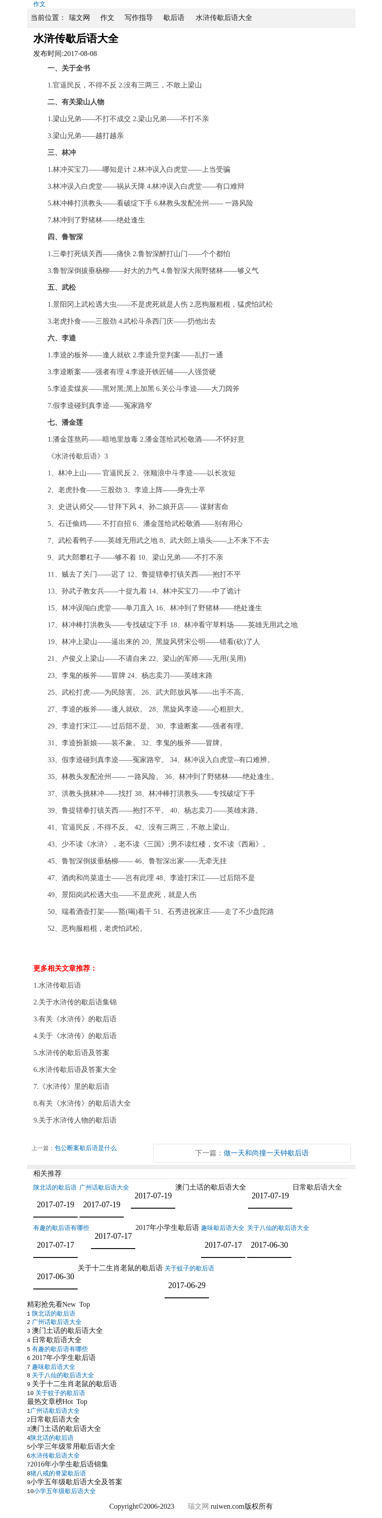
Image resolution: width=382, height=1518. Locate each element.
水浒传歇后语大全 (55, 1455)
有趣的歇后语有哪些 (61, 1228)
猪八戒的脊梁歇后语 (58, 1473)
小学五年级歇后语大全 (65, 1491)
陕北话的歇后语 (55, 1187)
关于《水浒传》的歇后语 (78, 1036)
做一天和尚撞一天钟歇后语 (266, 1153)
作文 (107, 17)
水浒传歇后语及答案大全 (78, 1069)
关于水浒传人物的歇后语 (78, 1120)
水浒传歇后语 (60, 985)
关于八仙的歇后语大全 (278, 1228)
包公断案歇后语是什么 (86, 1148)
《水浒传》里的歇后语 (74, 1086)
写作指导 (139, 17)
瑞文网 (79, 17)
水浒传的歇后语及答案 (74, 1052)
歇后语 (174, 17)
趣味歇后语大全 (222, 1228)
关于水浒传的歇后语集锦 (78, 1002)
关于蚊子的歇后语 (189, 1268)
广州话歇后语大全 (104, 1187)
